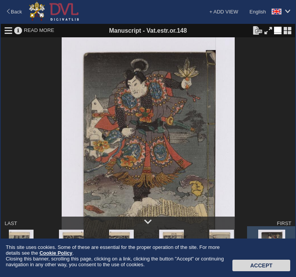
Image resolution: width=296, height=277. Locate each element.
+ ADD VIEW (223, 12)
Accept (261, 265)
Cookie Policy (55, 253)
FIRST (284, 223)
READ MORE (39, 30)
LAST (11, 223)
